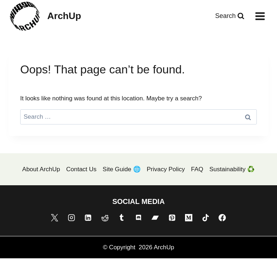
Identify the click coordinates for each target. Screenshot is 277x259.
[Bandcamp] (155, 217)
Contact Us (81, 169)
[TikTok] (205, 217)
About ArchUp (41, 169)
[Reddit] (105, 217)
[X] (54, 217)
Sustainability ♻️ (232, 169)
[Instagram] (71, 217)
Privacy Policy (166, 169)
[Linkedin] (88, 217)
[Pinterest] (172, 217)
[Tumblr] (121, 217)
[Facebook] (222, 217)
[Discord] (138, 217)
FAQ (197, 169)
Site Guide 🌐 (122, 169)
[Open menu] (259, 16)
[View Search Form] (230, 16)
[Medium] (188, 217)
